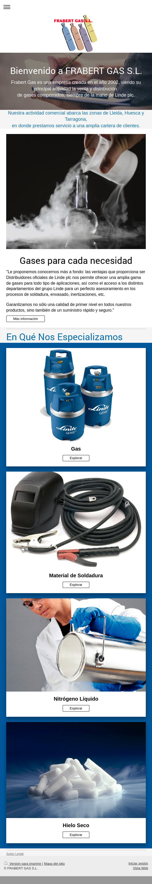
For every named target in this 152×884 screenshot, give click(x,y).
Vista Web (140, 868)
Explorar (76, 458)
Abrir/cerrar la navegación (76, 6)
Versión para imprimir (23, 864)
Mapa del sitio (54, 864)
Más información (25, 319)
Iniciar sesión (138, 863)
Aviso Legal (15, 854)
